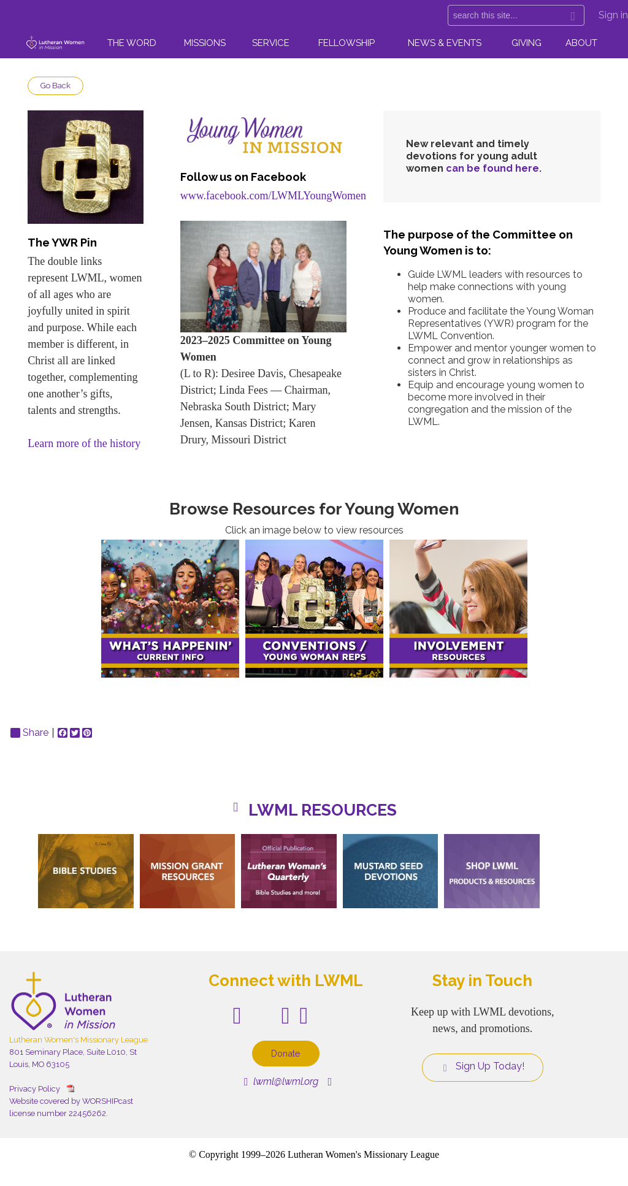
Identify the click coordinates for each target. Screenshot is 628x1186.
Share (29, 733)
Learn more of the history (84, 443)
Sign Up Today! (482, 1066)
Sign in (613, 15)
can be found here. (494, 168)
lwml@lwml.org (281, 1081)
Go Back (55, 85)
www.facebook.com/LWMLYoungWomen (273, 195)
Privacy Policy (34, 1088)
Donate (286, 1053)
